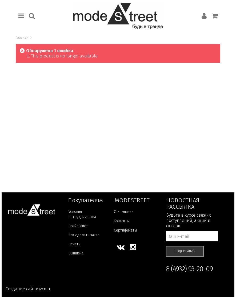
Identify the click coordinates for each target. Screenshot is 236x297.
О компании (123, 211)
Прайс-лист (78, 226)
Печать (74, 244)
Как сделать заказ (84, 235)
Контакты (121, 221)
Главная (22, 37)
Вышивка (76, 253)
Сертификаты (125, 230)
